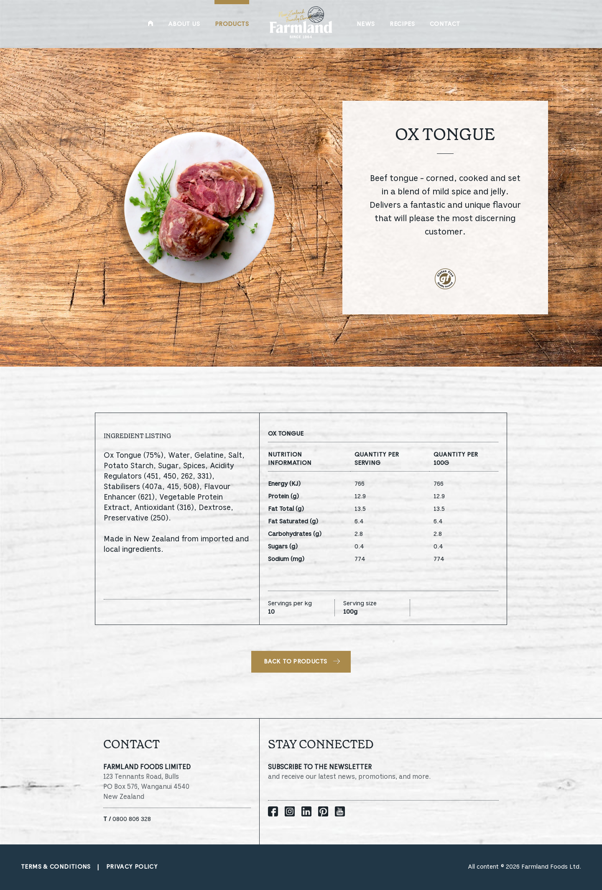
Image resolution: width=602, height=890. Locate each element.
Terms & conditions (56, 867)
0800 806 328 (127, 819)
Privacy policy (132, 867)
